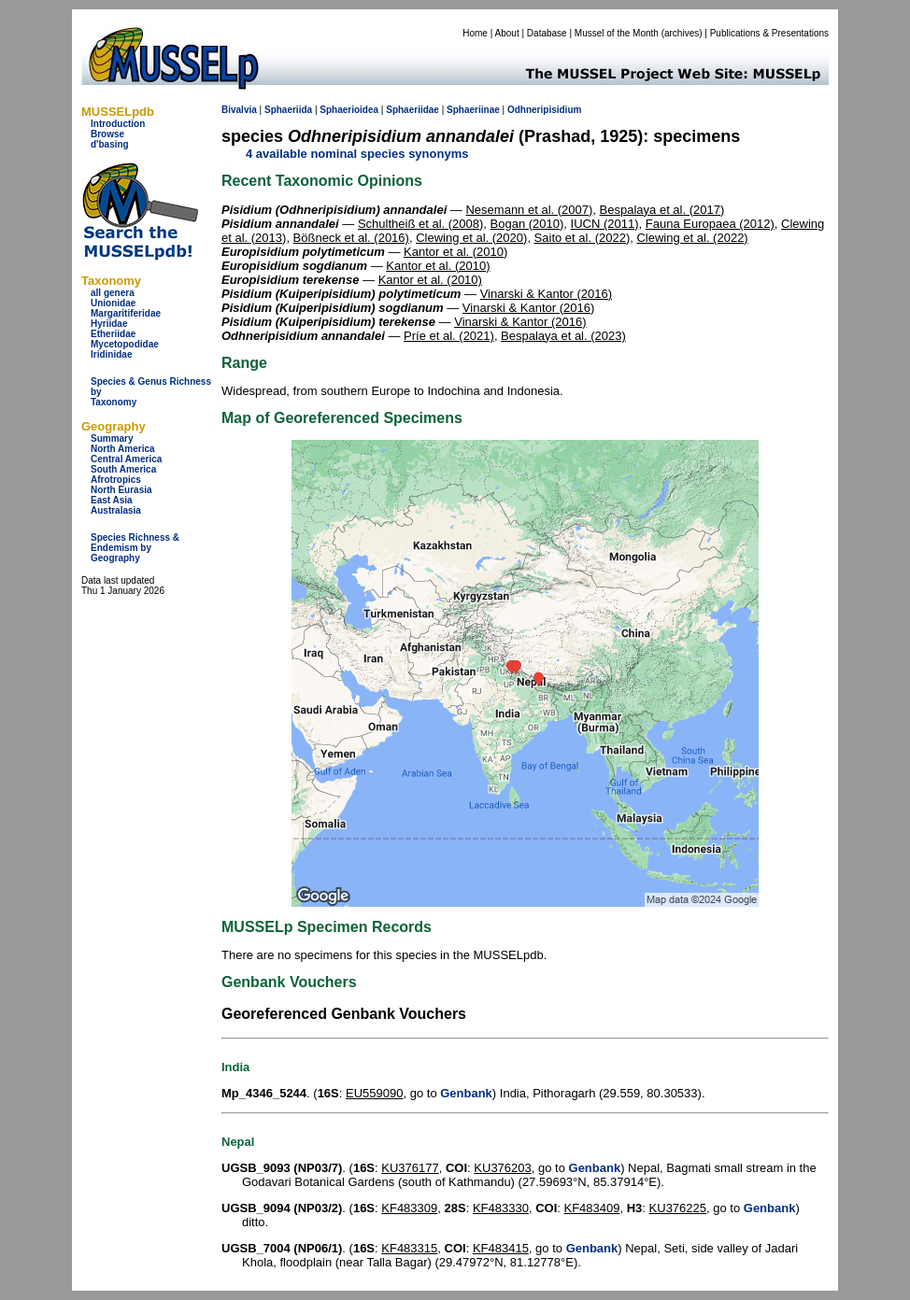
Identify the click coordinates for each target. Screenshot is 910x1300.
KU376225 (677, 1208)
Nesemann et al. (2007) (528, 210)
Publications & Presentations (769, 33)
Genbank (466, 1093)
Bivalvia (239, 110)
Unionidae (113, 303)
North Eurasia (121, 490)
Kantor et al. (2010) (455, 252)
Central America (126, 459)
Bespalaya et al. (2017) (662, 210)
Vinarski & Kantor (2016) (546, 294)
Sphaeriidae (412, 110)
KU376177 (409, 1168)
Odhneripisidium (544, 110)
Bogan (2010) (527, 224)
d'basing (110, 144)
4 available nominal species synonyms (357, 154)
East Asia (112, 500)
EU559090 (374, 1093)
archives (681, 33)
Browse (107, 134)
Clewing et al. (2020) (471, 238)
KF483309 (409, 1208)
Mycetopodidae (125, 344)
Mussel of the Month (617, 33)
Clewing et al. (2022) (691, 238)
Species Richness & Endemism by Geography (135, 547)
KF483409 (591, 1208)
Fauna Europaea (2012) (710, 224)
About (507, 33)
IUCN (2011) (605, 224)
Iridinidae (111, 354)
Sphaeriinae (473, 110)
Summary (112, 438)
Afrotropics (116, 479)
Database (547, 33)
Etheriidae (113, 334)
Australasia (116, 510)
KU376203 (502, 1168)
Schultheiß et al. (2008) (420, 224)
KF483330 (501, 1208)
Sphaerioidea (349, 110)
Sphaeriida (288, 110)
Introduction (118, 124)
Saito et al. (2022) (582, 238)
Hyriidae (109, 323)
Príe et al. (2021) (449, 336)
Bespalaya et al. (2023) (563, 336)
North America (123, 449)
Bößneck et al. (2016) (351, 238)
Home (475, 33)
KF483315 (409, 1248)
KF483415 (501, 1248)
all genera (113, 293)
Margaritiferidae (126, 313)
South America (123, 469)
